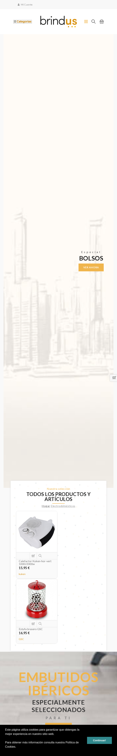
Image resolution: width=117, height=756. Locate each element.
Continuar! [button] (99, 740)
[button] (5, 751)
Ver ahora (91, 267)
